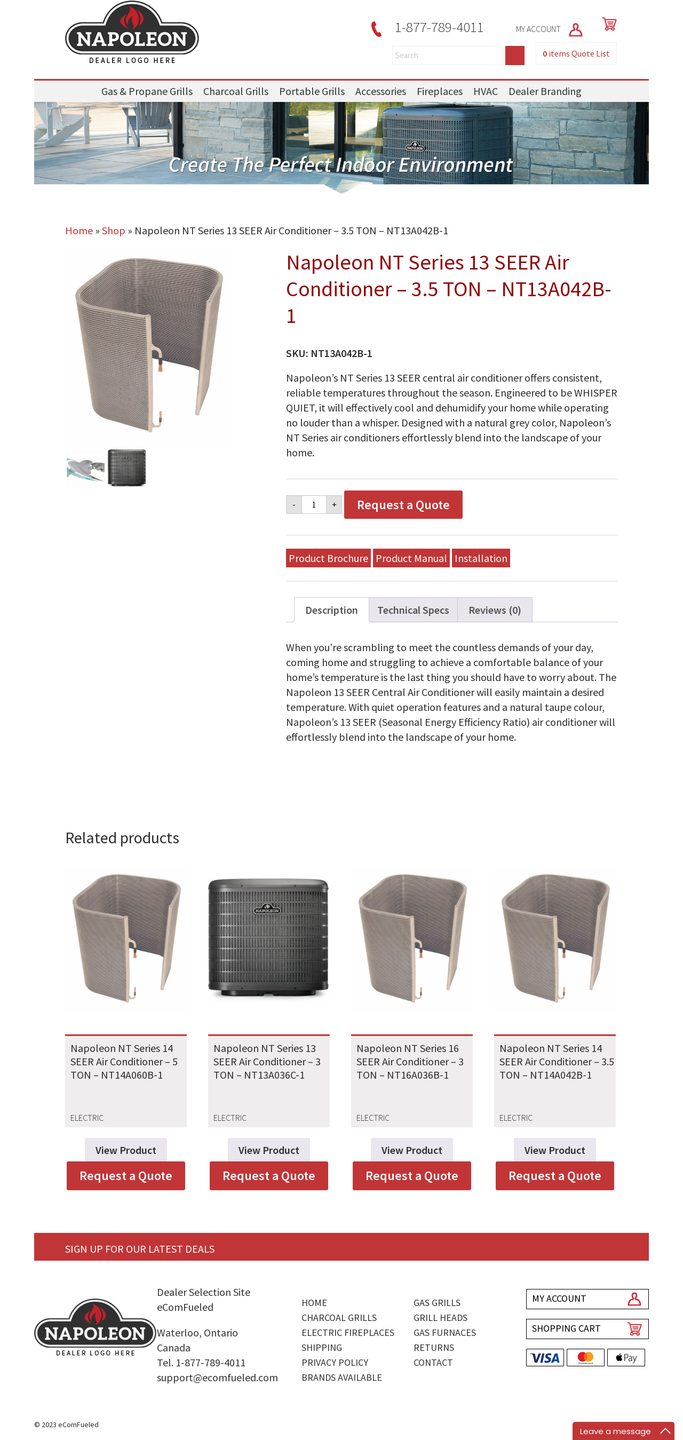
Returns (434, 1347)
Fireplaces (440, 91)
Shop (113, 230)
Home (79, 230)
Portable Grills (312, 91)
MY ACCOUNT (550, 28)
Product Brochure (328, 558)
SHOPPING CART (566, 1328)
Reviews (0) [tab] (494, 609)
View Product (126, 1150)
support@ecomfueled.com (217, 1377)
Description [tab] (331, 609)
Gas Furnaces (445, 1332)
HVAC (485, 91)
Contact (433, 1362)
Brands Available (341, 1377)
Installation (481, 558)
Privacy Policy (334, 1362)
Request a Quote (403, 504)
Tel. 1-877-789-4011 (201, 1362)
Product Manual (411, 558)
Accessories (380, 91)
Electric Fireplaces (347, 1332)
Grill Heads (440, 1317)
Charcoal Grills (235, 91)
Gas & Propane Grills (147, 91)
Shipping (321, 1347)
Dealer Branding (545, 91)
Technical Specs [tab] (413, 609)
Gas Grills (437, 1302)
